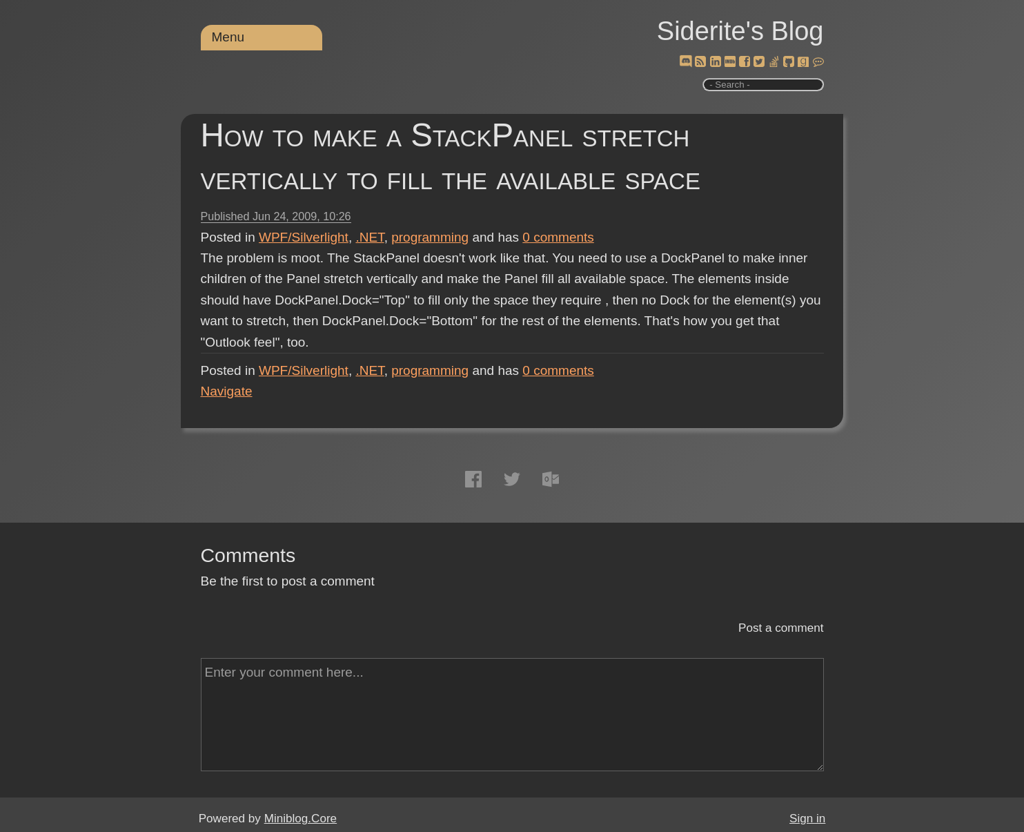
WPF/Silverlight (303, 237)
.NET (369, 237)
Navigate (227, 391)
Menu (228, 37)
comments (558, 237)
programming (430, 237)
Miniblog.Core (300, 818)
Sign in (807, 818)
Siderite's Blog (740, 31)
